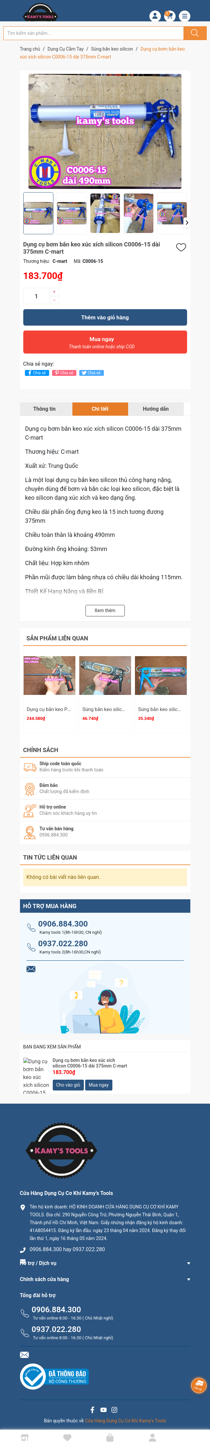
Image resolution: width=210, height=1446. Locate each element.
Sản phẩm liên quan (57, 638)
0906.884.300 (63, 921)
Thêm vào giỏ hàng (105, 317)
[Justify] (193, 33)
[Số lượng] (36, 296)
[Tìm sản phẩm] (93, 33)
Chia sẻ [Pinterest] (63, 372)
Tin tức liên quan (50, 854)
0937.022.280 (63, 940)
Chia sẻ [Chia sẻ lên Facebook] (36, 372)
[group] (105, 131)
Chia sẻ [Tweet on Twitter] (90, 372)
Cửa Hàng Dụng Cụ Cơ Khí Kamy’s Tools (125, 1417)
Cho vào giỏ (68, 1082)
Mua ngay (102, 344)
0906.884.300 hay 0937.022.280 (67, 1246)
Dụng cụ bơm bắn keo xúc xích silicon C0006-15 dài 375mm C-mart (90, 1060)
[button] (186, 222)
